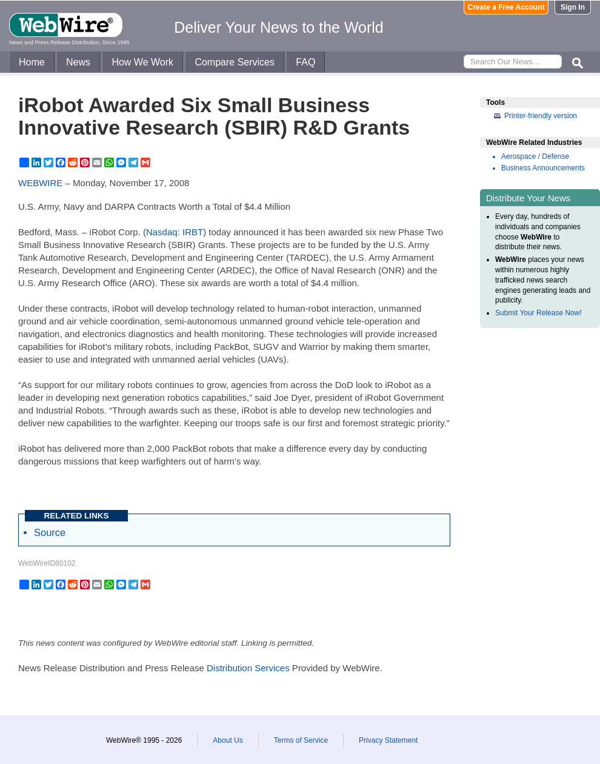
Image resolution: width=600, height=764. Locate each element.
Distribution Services (248, 668)
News (78, 62)
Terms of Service (301, 740)
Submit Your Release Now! (538, 313)
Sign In (573, 7)
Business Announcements (543, 168)
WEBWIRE (40, 183)
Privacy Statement (388, 740)
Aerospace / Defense (535, 156)
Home (32, 62)
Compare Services (235, 62)
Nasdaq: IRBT (174, 232)
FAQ (305, 62)
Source (49, 532)
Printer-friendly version (540, 116)
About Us (227, 740)
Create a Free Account (506, 7)
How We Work (142, 62)
